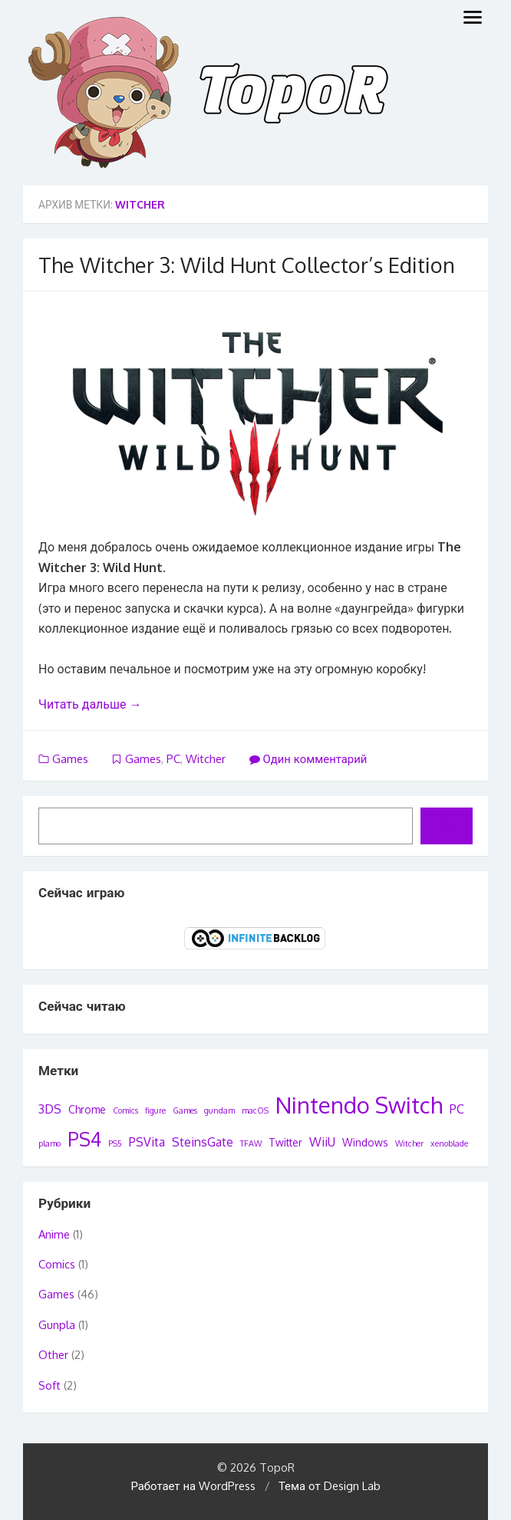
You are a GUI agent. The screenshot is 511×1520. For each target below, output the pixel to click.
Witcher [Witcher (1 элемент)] (409, 1143)
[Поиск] (446, 826)
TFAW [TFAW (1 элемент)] (251, 1143)
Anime (54, 1234)
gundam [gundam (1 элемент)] (219, 1110)
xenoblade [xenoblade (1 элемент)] (449, 1143)
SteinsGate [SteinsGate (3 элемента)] (202, 1142)
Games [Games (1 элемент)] (185, 1110)
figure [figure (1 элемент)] (155, 1110)
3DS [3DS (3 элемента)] (49, 1109)
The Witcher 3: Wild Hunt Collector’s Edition (246, 265)
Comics (56, 1264)
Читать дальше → (89, 704)
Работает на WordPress (193, 1486)
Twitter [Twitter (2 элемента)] (285, 1142)
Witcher (206, 759)
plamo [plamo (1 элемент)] (49, 1143)
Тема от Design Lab (330, 1486)
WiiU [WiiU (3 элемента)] (322, 1142)
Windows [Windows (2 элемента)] (365, 1142)
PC (173, 759)
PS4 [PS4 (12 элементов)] (84, 1139)
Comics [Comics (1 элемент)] (125, 1110)
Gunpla (56, 1325)
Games (70, 759)
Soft (49, 1385)
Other (53, 1354)
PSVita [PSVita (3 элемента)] (147, 1142)
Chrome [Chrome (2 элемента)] (87, 1109)
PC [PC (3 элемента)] (457, 1109)
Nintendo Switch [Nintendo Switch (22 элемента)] (359, 1105)
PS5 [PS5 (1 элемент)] (115, 1143)
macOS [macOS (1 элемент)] (255, 1110)
